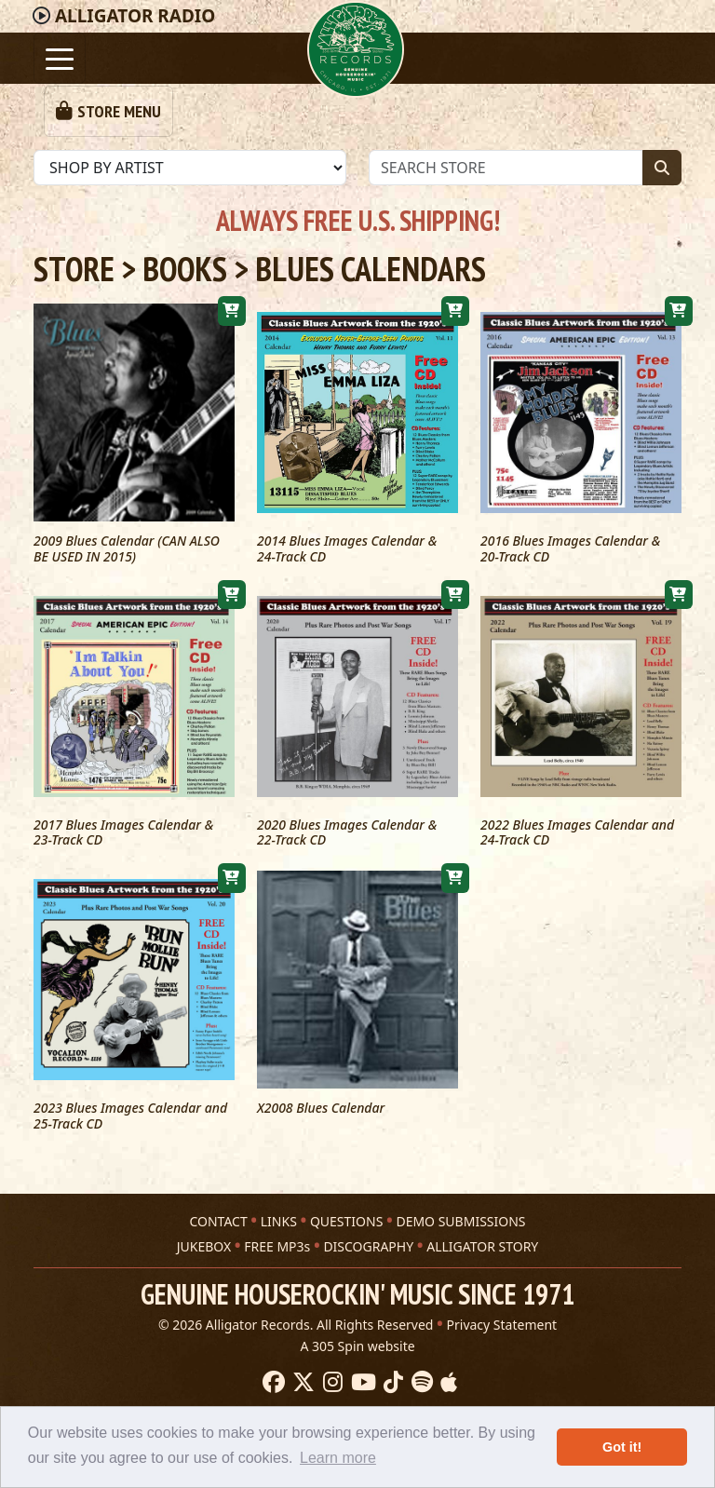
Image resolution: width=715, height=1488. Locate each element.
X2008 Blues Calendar (320, 1108)
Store (74, 269)
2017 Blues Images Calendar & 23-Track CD (123, 833)
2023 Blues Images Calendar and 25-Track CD (130, 1116)
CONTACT (218, 1205)
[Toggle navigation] (60, 58)
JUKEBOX (204, 1230)
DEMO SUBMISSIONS (460, 1205)
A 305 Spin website (357, 1330)
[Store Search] (506, 167)
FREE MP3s (277, 1230)
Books (184, 269)
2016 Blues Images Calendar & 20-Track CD (570, 549)
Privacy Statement (502, 1309)
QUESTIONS (346, 1205)
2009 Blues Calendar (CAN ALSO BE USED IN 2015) (127, 549)
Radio (135, 16)
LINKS (279, 1205)
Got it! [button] (621, 1447)
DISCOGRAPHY (368, 1230)
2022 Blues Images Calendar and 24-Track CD (577, 833)
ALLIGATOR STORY (482, 1230)
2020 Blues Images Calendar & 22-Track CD (347, 833)
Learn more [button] (338, 1458)
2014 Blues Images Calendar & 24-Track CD (347, 549)
